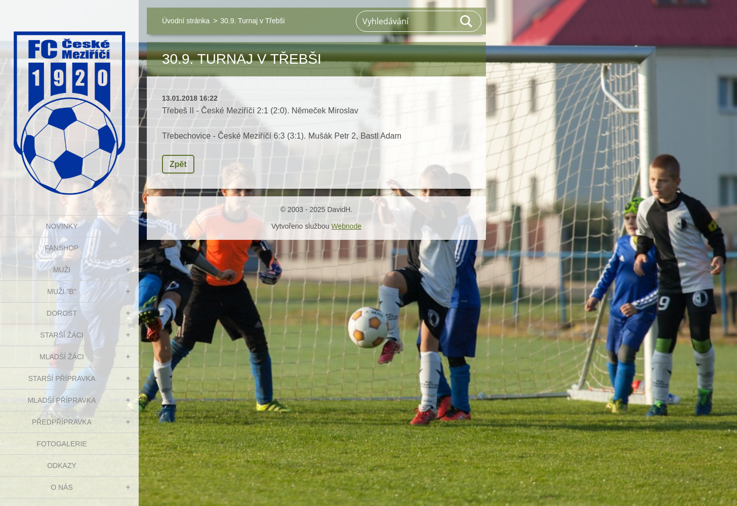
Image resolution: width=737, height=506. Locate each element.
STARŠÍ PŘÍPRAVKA (62, 378)
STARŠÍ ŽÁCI (61, 335)
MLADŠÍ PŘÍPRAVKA (61, 400)
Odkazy (61, 465)
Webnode (346, 226)
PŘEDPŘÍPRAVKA (62, 422)
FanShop (62, 248)
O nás (62, 487)
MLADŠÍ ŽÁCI (61, 357)
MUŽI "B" (61, 291)
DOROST (62, 313)
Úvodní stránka (186, 21)
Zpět (178, 164)
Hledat (466, 21)
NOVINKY (61, 226)
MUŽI (61, 270)
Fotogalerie (61, 444)
